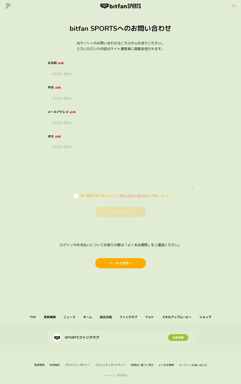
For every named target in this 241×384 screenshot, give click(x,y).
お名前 (56, 63)
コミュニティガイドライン (110, 365)
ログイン (228, 6)
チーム (84, 317)
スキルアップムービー (185, 317)
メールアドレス (62, 112)
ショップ (216, 317)
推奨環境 (39, 365)
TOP (22, 317)
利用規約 (55, 365)
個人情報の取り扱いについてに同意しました (124, 196)
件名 (54, 87)
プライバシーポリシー (134, 196)
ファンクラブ (131, 317)
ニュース (64, 317)
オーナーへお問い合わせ (193, 365)
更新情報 (41, 317)
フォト (155, 317)
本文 (54, 136)
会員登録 (178, 337)
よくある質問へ (120, 263)
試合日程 (106, 317)
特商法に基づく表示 (142, 365)
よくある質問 (166, 365)
